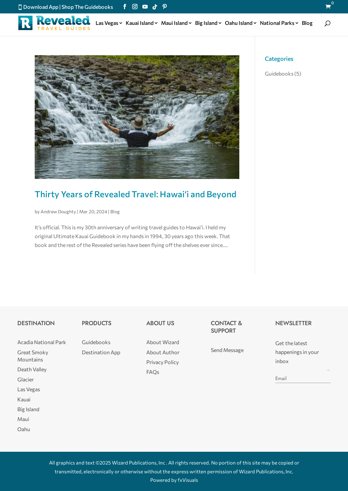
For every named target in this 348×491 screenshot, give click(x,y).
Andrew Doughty (58, 211)
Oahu (23, 429)
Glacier (25, 379)
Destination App (101, 352)
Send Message (227, 350)
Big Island (206, 23)
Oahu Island (238, 23)
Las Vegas (107, 23)
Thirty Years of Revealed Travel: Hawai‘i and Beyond (135, 194)
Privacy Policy (162, 362)
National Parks (277, 23)
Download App (40, 7)
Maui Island (174, 23)
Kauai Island (140, 23)
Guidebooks (279, 73)
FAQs (152, 372)
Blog (307, 23)
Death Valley (31, 369)
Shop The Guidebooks (87, 7)
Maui (23, 419)
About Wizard (162, 342)
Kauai (23, 399)
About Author (162, 352)
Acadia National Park (41, 342)
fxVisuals (188, 480)
